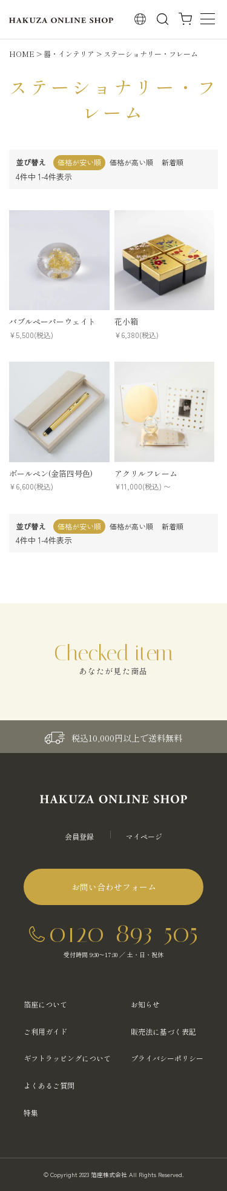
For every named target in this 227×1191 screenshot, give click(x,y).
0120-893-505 (123, 932)
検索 (162, 19)
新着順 (172, 162)
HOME (22, 53)
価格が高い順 (131, 162)
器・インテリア (69, 53)
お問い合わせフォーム (113, 887)
